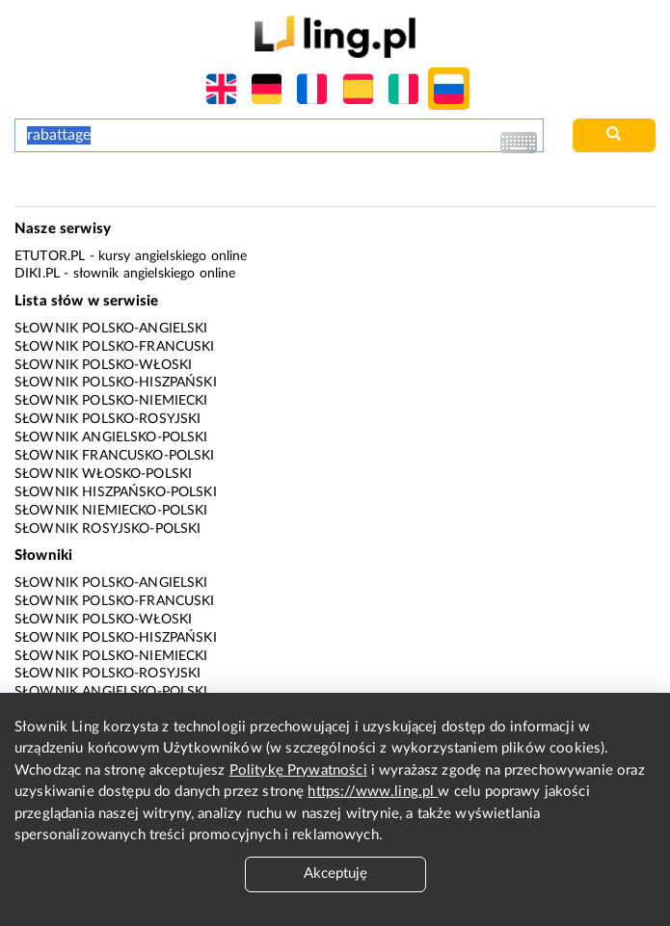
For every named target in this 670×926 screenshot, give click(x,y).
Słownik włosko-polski (103, 474)
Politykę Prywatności (298, 770)
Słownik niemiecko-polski (111, 510)
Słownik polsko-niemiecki (111, 401)
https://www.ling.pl (373, 791)
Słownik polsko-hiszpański (115, 382)
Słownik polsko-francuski (114, 347)
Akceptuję (335, 873)
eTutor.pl (49, 256)
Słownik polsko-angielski (111, 328)
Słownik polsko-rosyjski (107, 419)
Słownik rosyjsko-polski (107, 529)
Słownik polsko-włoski (103, 365)
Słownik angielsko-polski (111, 437)
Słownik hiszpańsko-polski (115, 492)
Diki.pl (37, 273)
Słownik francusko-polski (114, 456)
